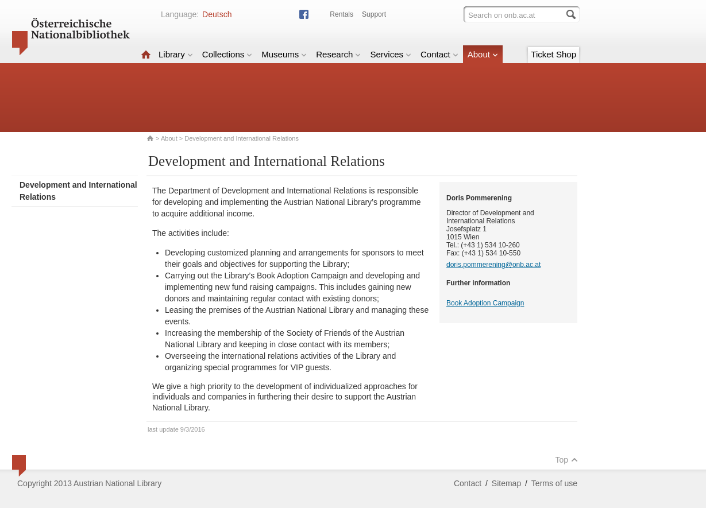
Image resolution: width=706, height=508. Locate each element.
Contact (439, 54)
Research (338, 54)
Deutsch (217, 14)
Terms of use (554, 483)
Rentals (341, 14)
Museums (284, 54)
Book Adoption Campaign (485, 303)
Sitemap (506, 483)
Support (374, 14)
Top (566, 459)
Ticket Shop (553, 54)
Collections (227, 54)
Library (176, 54)
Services (390, 54)
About (483, 54)
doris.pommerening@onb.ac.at (493, 265)
